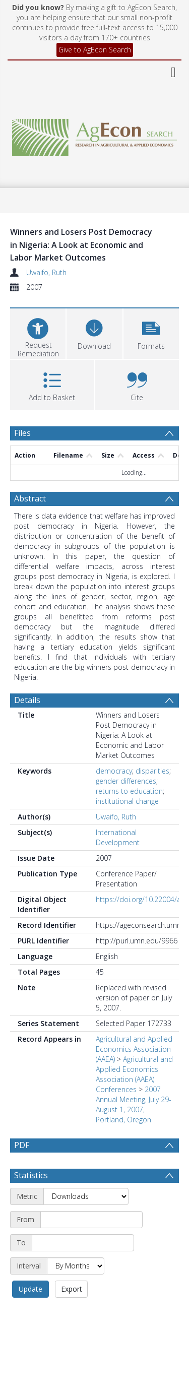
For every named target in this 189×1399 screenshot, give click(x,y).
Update (30, 1289)
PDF (21, 1145)
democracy (114, 771)
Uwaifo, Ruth (46, 272)
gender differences (126, 781)
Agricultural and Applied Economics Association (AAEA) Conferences (134, 1074)
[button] (151, 332)
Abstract (30, 498)
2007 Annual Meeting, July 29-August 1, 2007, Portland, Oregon (133, 1104)
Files (22, 432)
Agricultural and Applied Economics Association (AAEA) (134, 1049)
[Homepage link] (94, 135)
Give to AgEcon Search (94, 49)
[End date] (83, 1242)
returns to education (129, 791)
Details (27, 700)
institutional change (127, 801)
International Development (118, 837)
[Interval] (75, 1266)
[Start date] (91, 1219)
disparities (152, 771)
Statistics (31, 1175)
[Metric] (86, 1196)
